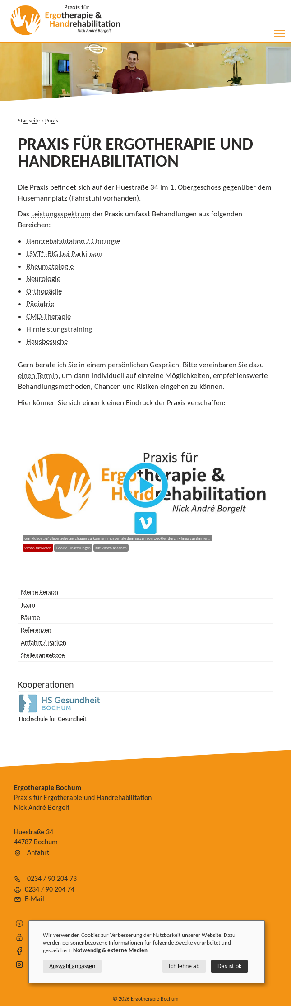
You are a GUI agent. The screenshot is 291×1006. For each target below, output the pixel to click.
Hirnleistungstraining (59, 329)
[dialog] (146, 951)
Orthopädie (44, 291)
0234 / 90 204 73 (52, 878)
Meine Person (39, 592)
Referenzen (36, 630)
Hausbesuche (47, 341)
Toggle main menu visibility (280, 30)
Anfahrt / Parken (43, 642)
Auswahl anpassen (72, 966)
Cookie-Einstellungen (73, 547)
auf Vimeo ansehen (111, 547)
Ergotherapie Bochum (155, 999)
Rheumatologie (50, 266)
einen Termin (38, 375)
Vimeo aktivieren (37, 547)
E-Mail (34, 898)
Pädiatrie (40, 304)
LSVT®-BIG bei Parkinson (64, 253)
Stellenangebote (43, 655)
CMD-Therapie (48, 316)
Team (28, 604)
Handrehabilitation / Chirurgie (73, 241)
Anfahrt (38, 852)
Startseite (29, 120)
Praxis (51, 120)
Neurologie (43, 278)
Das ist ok (229, 966)
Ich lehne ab (184, 966)
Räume (30, 617)
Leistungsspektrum (61, 214)
